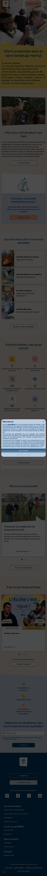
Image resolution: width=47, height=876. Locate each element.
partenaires (11, 424)
